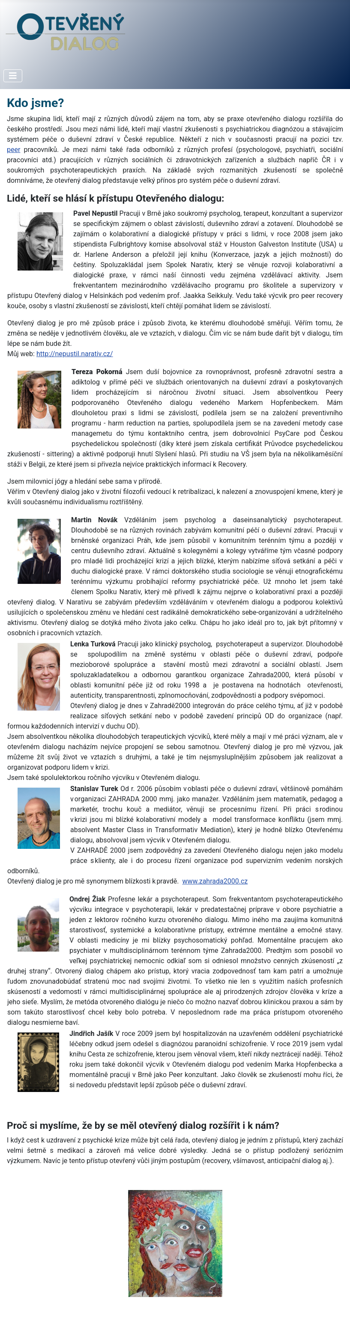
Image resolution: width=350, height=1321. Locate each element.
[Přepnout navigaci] (12, 75)
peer (13, 150)
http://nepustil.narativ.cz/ (74, 354)
